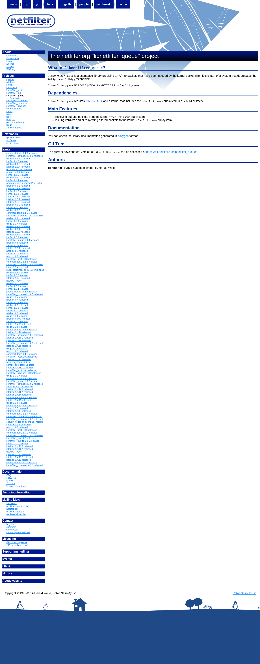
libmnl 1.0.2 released (17, 443)
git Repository (13, 137)
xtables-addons (14, 127)
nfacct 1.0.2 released (17, 256)
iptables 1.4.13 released (18, 424)
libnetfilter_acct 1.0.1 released (21, 370)
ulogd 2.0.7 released (16, 223)
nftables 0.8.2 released (18, 229)
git (38, 4)
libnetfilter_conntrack (17, 100)
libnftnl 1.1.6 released (17, 161)
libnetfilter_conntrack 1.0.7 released (24, 215)
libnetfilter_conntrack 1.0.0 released (24, 435)
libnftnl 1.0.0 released (17, 321)
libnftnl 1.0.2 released (17, 307)
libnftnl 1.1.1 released (17, 207)
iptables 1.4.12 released (18, 454)
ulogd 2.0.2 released (16, 348)
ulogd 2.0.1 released (16, 375)
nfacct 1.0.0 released (17, 427)
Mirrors (7, 573)
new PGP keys (14, 280)
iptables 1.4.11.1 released (19, 457)
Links (6, 566)
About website (12, 580)
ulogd (9, 125)
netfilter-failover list (16, 514)
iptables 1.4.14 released (18, 411)
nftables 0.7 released (17, 250)
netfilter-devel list (15, 511)
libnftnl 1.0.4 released (17, 288)
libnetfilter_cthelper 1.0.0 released (23, 373)
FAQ (8, 475)
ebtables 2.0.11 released (19, 169)
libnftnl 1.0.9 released (17, 237)
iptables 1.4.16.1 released (19, 392)
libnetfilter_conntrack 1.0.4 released (24, 335)
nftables (10, 82)
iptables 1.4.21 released (18, 324)
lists (50, 4)
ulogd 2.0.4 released (16, 316)
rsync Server (13, 143)
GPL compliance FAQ (17, 545)
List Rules (11, 503)
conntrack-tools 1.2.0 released (21, 413)
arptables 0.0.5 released (18, 172)
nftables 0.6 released (17, 272)
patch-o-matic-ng (15, 122)
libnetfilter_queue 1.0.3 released (22, 240)
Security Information (16, 492)
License (10, 63)
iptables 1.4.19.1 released (19, 337)
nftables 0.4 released (17, 299)
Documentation (12, 471)
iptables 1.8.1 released (18, 199)
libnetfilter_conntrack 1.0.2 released (24, 383)
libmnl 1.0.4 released (17, 267)
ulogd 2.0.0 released (16, 402)
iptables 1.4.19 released (18, 340)
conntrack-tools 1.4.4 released (21, 261)
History (10, 61)
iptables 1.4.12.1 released (19, 449)
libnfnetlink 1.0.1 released (19, 386)
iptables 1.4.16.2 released (19, 389)
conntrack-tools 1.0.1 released (21, 432)
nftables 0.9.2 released (18, 177)
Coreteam (11, 55)
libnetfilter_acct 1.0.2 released (21, 356)
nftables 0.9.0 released (18, 204)
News (6, 149)
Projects (8, 75)
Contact (7, 520)
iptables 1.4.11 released (18, 459)
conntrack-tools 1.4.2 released (21, 329)
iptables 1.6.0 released (18, 278)
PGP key (11, 69)
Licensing (9, 538)
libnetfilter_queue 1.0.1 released (22, 440)
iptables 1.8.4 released (18, 166)
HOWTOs (11, 478)
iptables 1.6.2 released (18, 232)
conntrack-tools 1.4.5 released (21, 213)
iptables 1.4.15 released (18, 400)
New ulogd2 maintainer (18, 362)
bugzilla (66, 4)
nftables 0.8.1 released (18, 234)
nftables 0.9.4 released (18, 158)
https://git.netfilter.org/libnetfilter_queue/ (171, 151)
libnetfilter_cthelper (16, 106)
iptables (10, 79)
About (6, 52)
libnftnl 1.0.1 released (17, 310)
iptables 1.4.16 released (18, 394)
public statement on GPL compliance (25, 269)
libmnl (9, 111)
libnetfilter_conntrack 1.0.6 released (24, 264)
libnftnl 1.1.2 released (17, 194)
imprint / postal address (18, 532)
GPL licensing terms (16, 542)
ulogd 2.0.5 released (16, 297)
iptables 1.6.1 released (18, 248)
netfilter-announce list (17, 506)
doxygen (123, 136)
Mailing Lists (11, 499)
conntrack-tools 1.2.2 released (21, 397)
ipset (8, 116)
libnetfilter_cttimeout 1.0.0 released (24, 416)
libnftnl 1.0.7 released (17, 253)
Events (10, 480)
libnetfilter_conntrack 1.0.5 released (24, 294)
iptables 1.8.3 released (18, 188)
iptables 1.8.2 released (18, 196)
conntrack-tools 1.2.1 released (21, 405)
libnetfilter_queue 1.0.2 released (22, 381)
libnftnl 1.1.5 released (17, 175)
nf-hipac (10, 119)
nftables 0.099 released (18, 318)
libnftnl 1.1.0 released (17, 221)
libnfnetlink (11, 87)
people (84, 4)
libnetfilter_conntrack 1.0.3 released (24, 343)
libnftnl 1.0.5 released (17, 286)
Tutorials (10, 483)
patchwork (103, 4)
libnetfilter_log (13, 93)
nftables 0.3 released (17, 305)
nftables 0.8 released (17, 242)
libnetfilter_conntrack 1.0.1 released (24, 419)
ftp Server (11, 140)
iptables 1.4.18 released (18, 345)
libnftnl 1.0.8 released (17, 245)
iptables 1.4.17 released (18, 359)
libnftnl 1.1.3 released (17, 191)
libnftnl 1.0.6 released (17, 275)
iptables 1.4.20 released (18, 332)
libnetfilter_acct (14, 90)
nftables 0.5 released (17, 283)
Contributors (12, 58)
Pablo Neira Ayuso (244, 593)
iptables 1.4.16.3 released (19, 367)
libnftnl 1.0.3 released (17, 302)
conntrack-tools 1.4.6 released (21, 153)
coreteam (11, 527)
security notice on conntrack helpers (24, 421)
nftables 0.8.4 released (18, 218)
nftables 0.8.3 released (18, 226)
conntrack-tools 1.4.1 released (21, 354)
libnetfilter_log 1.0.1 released (21, 438)
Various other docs (16, 486)
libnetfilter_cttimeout (16, 103)
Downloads (15, 98)
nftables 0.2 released (17, 313)
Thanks (10, 66)
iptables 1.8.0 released (18, 202)
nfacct (9, 114)
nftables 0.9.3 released (18, 164)
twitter (123, 4)
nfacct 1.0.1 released (17, 351)
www (13, 4)
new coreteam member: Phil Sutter (24, 183)
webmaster (12, 529)
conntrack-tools (14, 108)
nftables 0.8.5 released (18, 210)
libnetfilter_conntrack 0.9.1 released (24, 465)
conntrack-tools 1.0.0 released (21, 462)
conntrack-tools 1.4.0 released (21, 378)
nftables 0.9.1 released (18, 185)
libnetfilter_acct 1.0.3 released (21, 259)
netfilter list (12, 508)
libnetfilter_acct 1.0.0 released (21, 430)
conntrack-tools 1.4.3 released (21, 291)
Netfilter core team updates (20, 364)
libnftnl (9, 84)
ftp (26, 4)
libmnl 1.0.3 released (17, 408)
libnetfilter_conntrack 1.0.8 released (24, 156)
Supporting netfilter (15, 551)
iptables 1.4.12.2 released (19, 446)
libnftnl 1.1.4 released (17, 180)
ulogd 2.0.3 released (16, 326)
